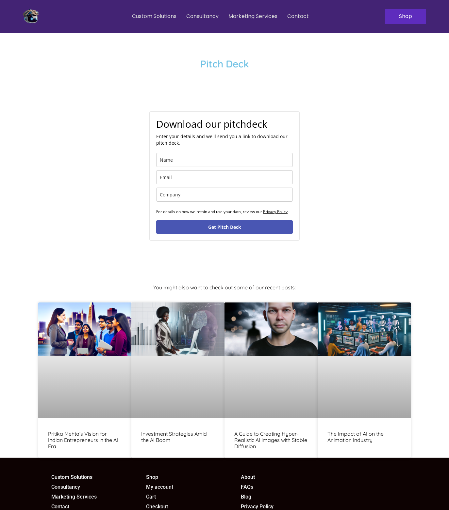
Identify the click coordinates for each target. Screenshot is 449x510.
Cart (151, 497)
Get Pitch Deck (224, 227)
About (248, 477)
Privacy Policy (275, 211)
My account (159, 487)
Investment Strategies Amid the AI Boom (174, 436)
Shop (152, 477)
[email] (224, 177)
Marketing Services (252, 16)
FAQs (247, 487)
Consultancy (202, 16)
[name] (224, 160)
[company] (224, 195)
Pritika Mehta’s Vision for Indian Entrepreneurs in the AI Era (83, 439)
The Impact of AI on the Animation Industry (355, 436)
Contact (297, 16)
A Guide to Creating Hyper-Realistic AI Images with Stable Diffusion (270, 439)
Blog (246, 497)
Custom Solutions (153, 16)
